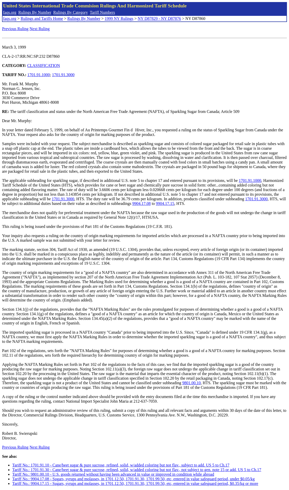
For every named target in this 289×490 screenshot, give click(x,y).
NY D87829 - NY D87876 (159, 18)
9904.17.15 (165, 203)
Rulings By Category (70, 12)
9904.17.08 (141, 203)
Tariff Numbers (102, 12)
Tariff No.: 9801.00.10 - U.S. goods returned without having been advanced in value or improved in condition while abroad (113, 474)
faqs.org (9, 12)
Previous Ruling (15, 29)
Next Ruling (40, 29)
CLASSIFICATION (43, 65)
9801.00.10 (191, 383)
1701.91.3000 (63, 75)
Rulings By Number (34, 12)
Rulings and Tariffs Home (42, 18)
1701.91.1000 (38, 75)
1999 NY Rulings (119, 18)
